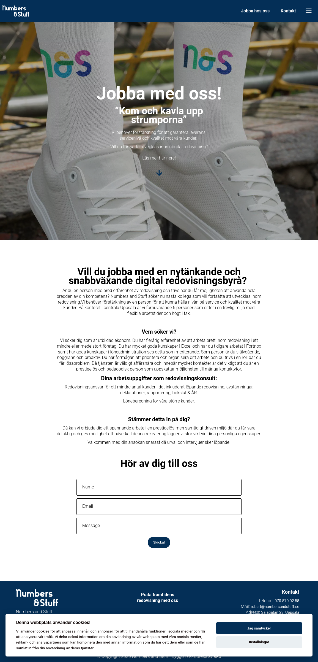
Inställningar (259, 642)
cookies (43, 631)
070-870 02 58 (287, 601)
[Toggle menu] (308, 11)
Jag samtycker (259, 628)
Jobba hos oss (255, 10)
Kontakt (288, 10)
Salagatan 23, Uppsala (280, 612)
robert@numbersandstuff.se (275, 606)
